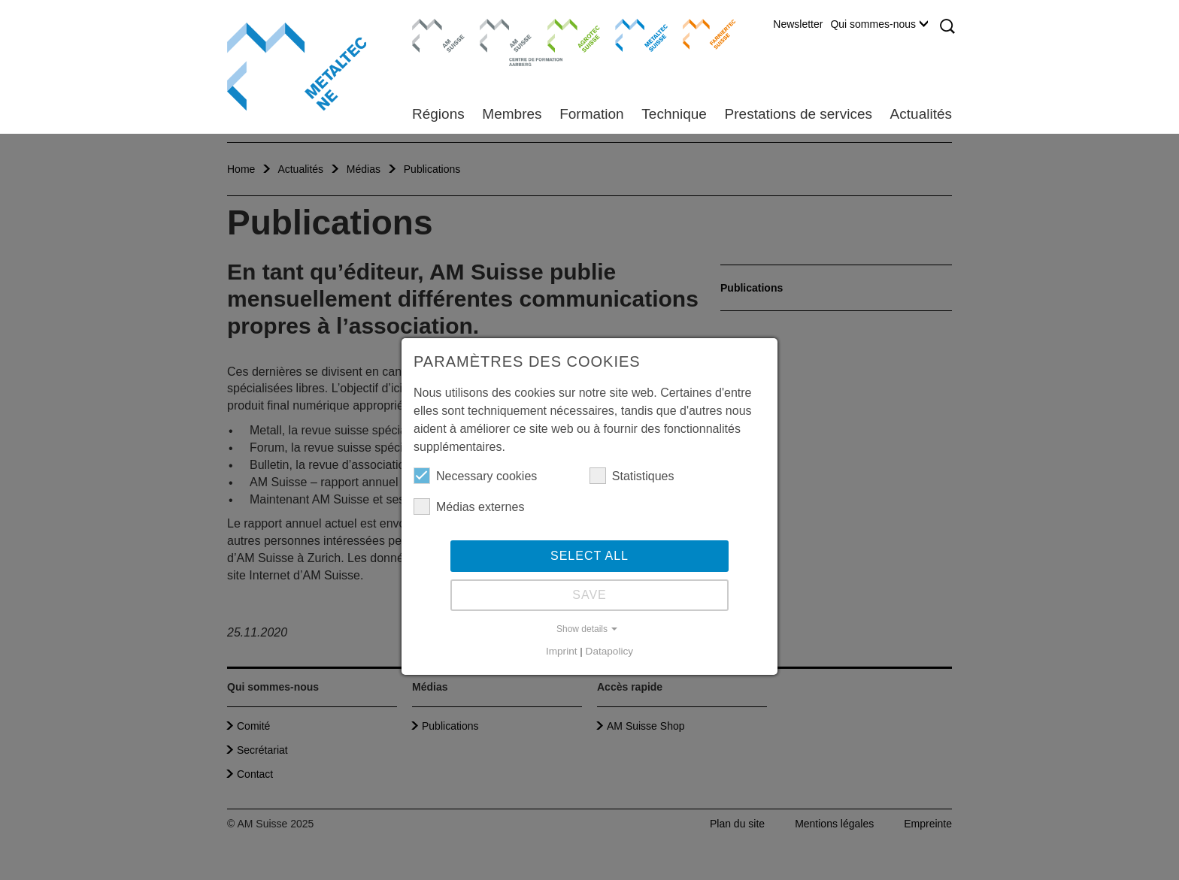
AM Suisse (433, 26)
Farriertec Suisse (702, 34)
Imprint (561, 651)
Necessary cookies (475, 475)
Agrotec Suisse (562, 34)
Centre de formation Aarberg (500, 41)
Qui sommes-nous (879, 24)
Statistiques (632, 475)
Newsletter (798, 24)
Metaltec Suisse (632, 34)
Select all (589, 555)
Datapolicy (609, 651)
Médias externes (469, 506)
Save (589, 594)
